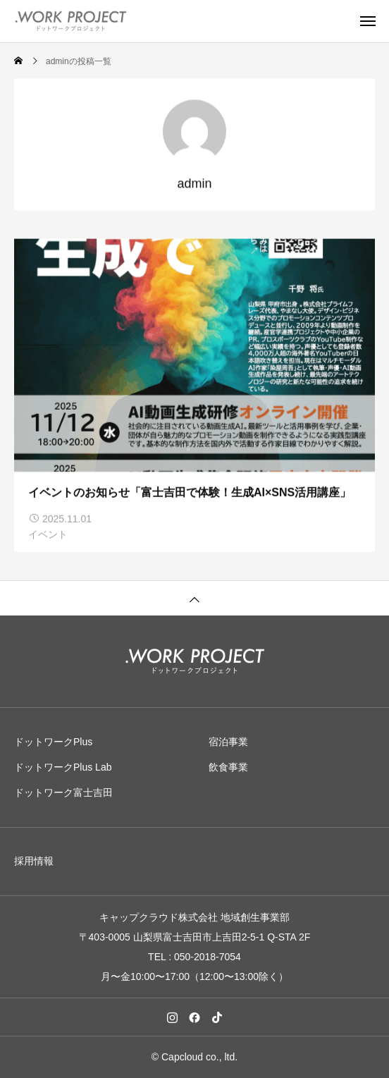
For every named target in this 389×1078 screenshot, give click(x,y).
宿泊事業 (228, 741)
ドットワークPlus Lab (62, 767)
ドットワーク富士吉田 (63, 792)
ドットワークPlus (53, 741)
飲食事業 (228, 767)
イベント (48, 535)
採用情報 (34, 860)
